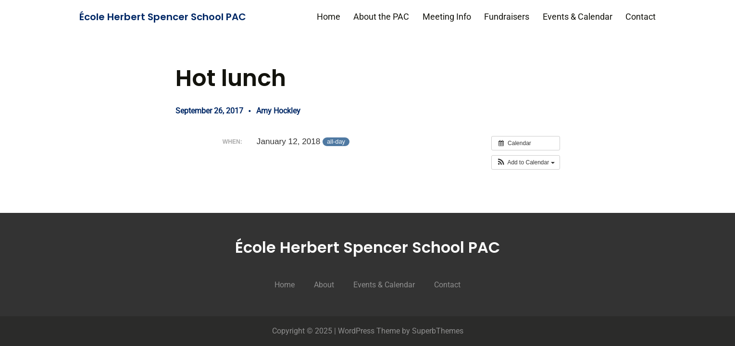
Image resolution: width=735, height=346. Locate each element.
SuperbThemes (437, 330)
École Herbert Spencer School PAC (162, 17)
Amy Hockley (278, 110)
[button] (526, 162)
